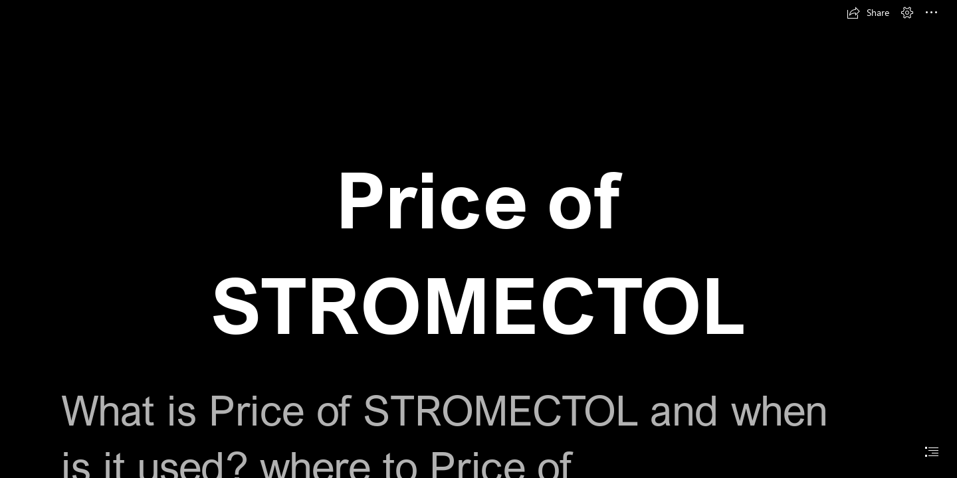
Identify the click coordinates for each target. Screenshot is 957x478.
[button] (868, 13)
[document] (478, 239)
